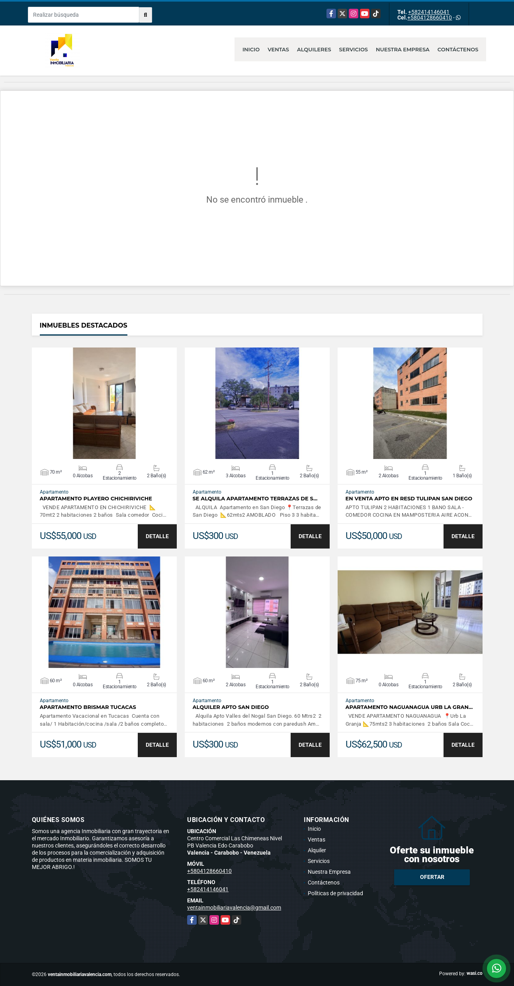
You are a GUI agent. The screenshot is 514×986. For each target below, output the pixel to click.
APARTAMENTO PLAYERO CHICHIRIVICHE (96, 499)
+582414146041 (429, 12)
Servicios (353, 49)
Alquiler (317, 850)
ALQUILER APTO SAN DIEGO (231, 707)
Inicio (251, 49)
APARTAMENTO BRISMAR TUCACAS (88, 707)
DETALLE (157, 536)
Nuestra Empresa (403, 49)
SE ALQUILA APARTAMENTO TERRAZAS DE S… (255, 499)
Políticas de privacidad (335, 893)
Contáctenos (458, 49)
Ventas (278, 49)
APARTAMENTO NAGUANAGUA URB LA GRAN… (409, 707)
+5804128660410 (429, 17)
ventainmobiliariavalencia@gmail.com (234, 907)
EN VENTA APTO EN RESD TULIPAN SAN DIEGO (409, 499)
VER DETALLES (104, 403)
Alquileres (314, 49)
